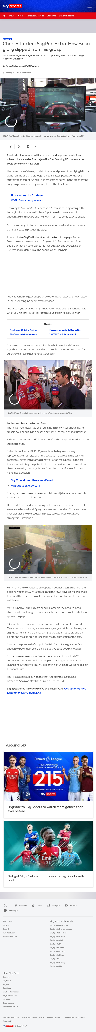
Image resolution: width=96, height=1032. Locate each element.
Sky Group (7, 988)
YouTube (70, 905)
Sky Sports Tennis (57, 948)
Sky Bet (6, 925)
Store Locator (8, 1003)
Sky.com (6, 977)
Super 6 (6, 929)
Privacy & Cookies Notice (33, 1017)
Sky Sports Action (57, 951)
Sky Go (6, 984)
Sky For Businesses (11, 992)
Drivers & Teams (66, 16)
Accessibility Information (74, 1017)
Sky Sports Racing (57, 962)
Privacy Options (53, 1017)
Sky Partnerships (10, 995)
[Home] (12, 6)
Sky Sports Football (58, 933)
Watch (21, 16)
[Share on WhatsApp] (28, 146)
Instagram (53, 905)
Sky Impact (7, 999)
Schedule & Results (35, 16)
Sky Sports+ (55, 959)
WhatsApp (10, 910)
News (11, 16)
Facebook (20, 905)
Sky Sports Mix (56, 966)
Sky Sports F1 (55, 944)
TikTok (36, 905)
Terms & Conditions (11, 1017)
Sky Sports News (57, 955)
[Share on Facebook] (10, 146)
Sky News (7, 981)
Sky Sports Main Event (59, 925)
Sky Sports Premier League (61, 929)
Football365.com (10, 936)
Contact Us (7, 1021)
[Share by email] (36, 146)
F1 (4, 16)
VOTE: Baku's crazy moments (28, 200)
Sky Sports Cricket (57, 936)
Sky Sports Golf (56, 940)
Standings (51, 16)
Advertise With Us (10, 1007)
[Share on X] (19, 146)
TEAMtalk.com (9, 933)
